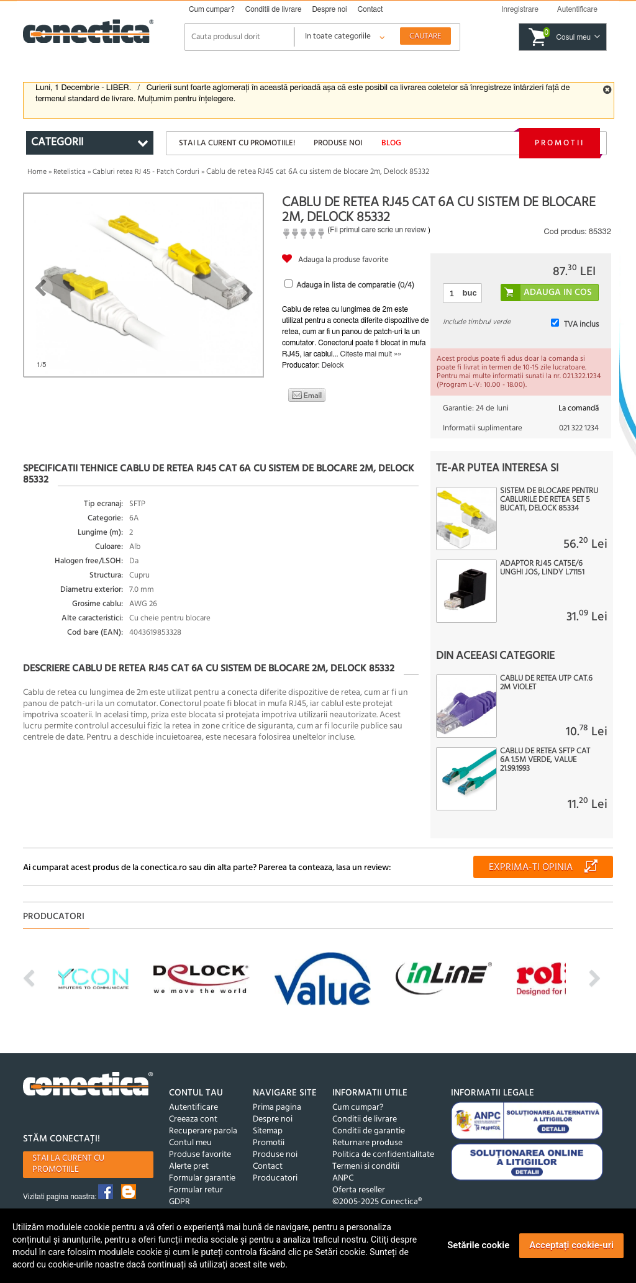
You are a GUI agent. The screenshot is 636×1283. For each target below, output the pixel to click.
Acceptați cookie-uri (571, 1245)
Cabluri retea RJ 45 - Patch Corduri (146, 172)
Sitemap (268, 1131)
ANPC (342, 1178)
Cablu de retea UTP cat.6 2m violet (546, 683)
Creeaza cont (193, 1119)
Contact (370, 9)
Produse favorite (200, 1155)
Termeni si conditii (365, 1166)
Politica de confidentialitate (383, 1155)
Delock (333, 365)
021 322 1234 (579, 428)
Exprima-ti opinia (531, 867)
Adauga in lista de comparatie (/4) (355, 285)
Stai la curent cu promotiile (68, 1164)
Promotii (559, 143)
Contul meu (190, 1143)
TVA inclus (581, 324)
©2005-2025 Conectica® (377, 1202)
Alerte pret (189, 1166)
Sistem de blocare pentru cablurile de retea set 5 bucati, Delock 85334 (549, 500)
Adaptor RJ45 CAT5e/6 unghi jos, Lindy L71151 (542, 568)
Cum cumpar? (212, 9)
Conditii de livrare (273, 9)
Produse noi (338, 143)
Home (37, 172)
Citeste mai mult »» (371, 354)
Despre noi (329, 9)
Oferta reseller (358, 1190)
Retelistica (69, 172)
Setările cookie (478, 1245)
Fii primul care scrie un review (378, 229)
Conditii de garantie (368, 1131)
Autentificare (193, 1107)
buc (470, 292)
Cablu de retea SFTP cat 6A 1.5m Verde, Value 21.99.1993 (545, 760)
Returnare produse (367, 1143)
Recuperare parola (203, 1131)
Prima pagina (277, 1107)
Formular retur (196, 1190)
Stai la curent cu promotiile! (237, 143)
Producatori (275, 1178)
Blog (391, 143)
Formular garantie (202, 1178)
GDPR (179, 1202)
